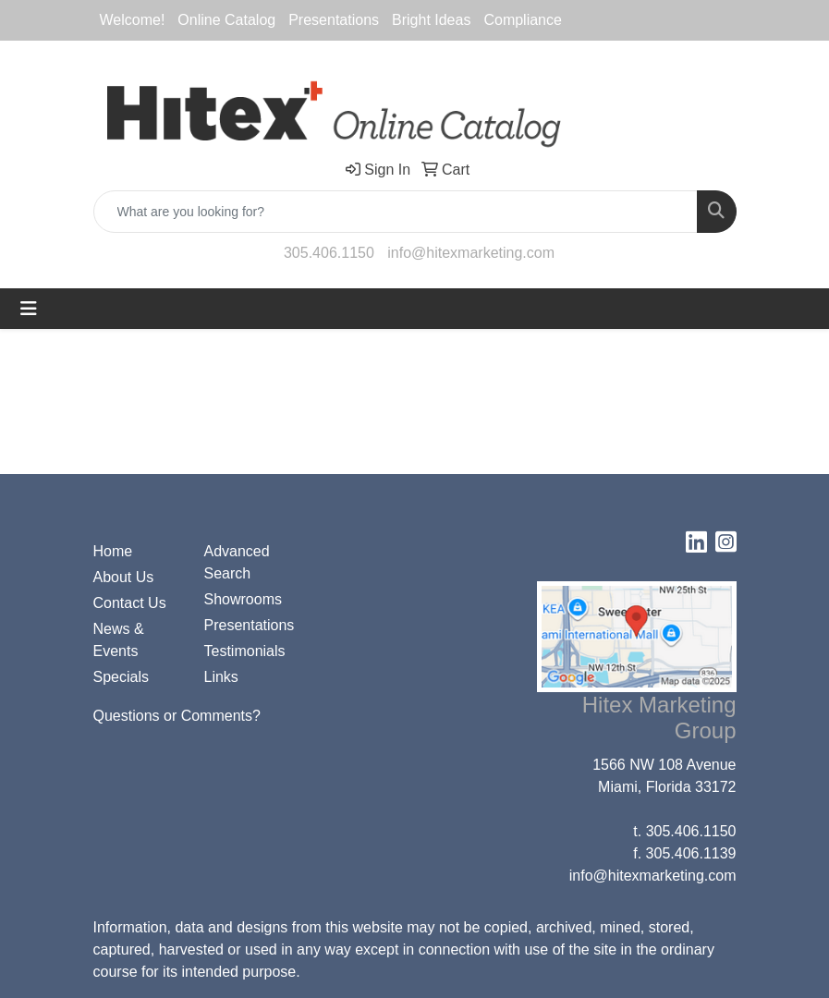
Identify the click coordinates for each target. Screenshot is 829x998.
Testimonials (245, 651)
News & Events (118, 640)
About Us (123, 577)
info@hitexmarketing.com (471, 253)
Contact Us (129, 603)
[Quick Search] (395, 211)
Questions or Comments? (177, 716)
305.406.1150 (329, 253)
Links (221, 677)
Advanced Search (237, 562)
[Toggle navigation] (28, 309)
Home (113, 551)
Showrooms (243, 599)
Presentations (248, 625)
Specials (121, 677)
